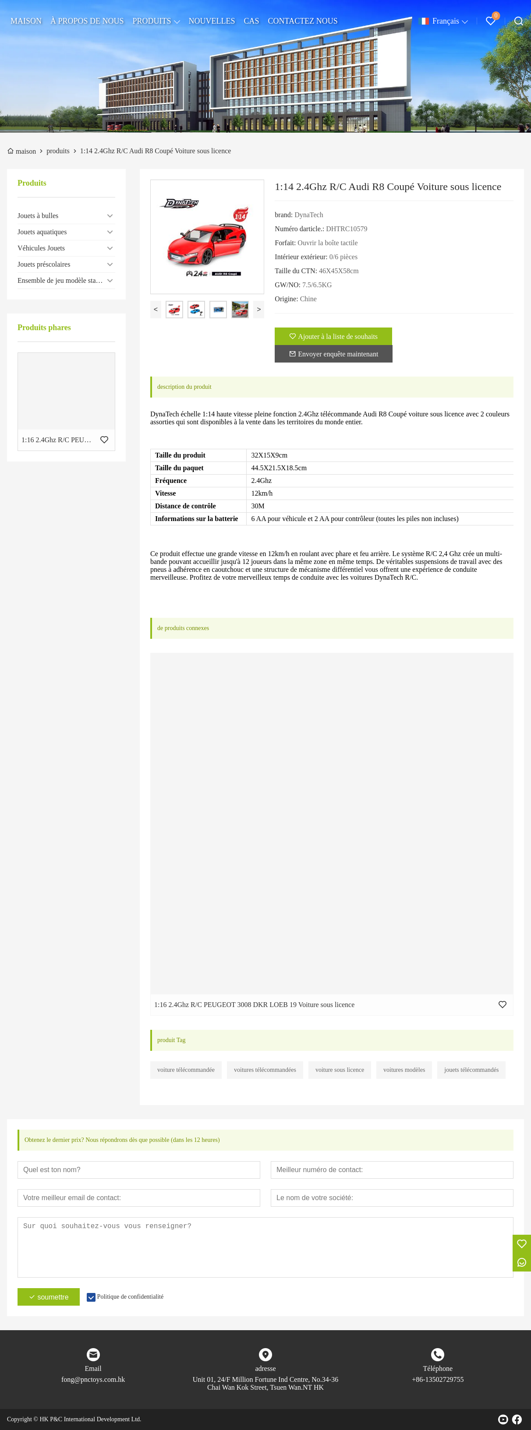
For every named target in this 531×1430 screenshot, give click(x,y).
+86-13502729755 (438, 1379)
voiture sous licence (339, 1070)
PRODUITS (152, 21)
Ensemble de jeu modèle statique (64, 280)
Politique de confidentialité (130, 1296)
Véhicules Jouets (41, 248)
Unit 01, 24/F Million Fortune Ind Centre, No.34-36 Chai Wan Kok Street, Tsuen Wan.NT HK (265, 1383)
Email (93, 1368)
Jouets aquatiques (42, 232)
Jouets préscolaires (44, 264)
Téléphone (438, 1368)
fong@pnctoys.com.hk (93, 1379)
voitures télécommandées (265, 1070)
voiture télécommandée (186, 1070)
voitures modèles (404, 1070)
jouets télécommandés (471, 1070)
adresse (265, 1368)
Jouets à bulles (38, 215)
